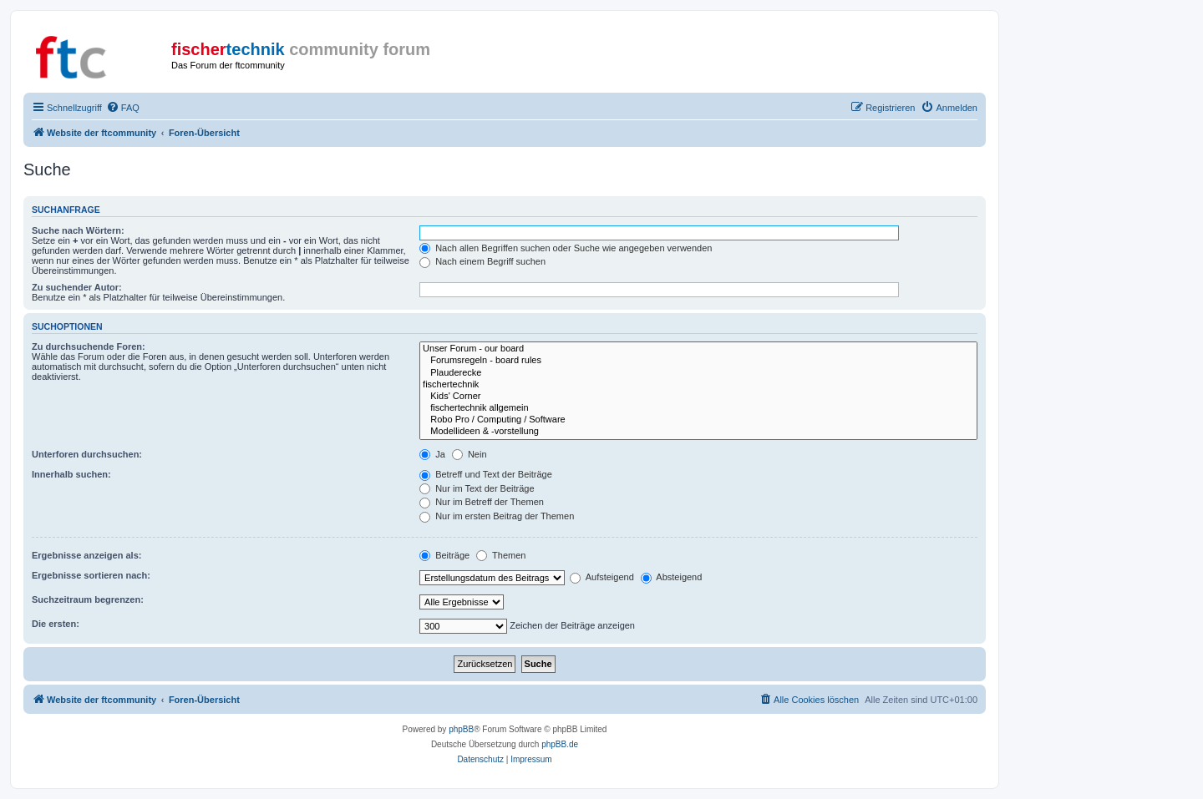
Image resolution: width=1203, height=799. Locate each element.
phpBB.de (559, 744)
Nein (469, 454)
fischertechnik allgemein (698, 408)
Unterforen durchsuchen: (87, 454)
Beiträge (444, 555)
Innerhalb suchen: (71, 474)
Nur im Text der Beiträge (476, 488)
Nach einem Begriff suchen (482, 261)
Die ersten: (55, 624)
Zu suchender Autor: (77, 287)
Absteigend (672, 577)
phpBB (461, 729)
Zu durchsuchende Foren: (88, 346)
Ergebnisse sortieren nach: (91, 575)
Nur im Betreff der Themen (481, 502)
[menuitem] (123, 108)
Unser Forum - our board (698, 349)
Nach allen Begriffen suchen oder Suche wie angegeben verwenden (565, 248)
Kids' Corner (698, 396)
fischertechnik (698, 385)
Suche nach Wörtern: (78, 230)
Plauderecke (698, 373)
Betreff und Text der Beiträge (485, 474)
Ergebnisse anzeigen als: (86, 555)
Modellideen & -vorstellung (698, 431)
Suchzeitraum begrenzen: (88, 599)
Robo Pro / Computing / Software (698, 420)
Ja (432, 454)
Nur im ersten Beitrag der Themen (496, 516)
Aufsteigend (602, 577)
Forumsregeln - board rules (698, 361)
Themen (500, 555)
